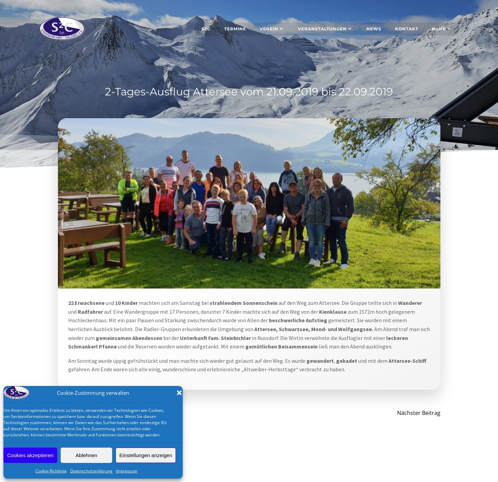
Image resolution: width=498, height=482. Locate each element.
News (373, 28)
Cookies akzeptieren (30, 455)
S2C (206, 28)
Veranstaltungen (325, 28)
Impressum (126, 471)
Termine (235, 28)
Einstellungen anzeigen (145, 455)
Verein (272, 28)
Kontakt (406, 28)
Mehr (442, 28)
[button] (179, 392)
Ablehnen (86, 455)
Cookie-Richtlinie (51, 471)
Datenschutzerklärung (91, 471)
